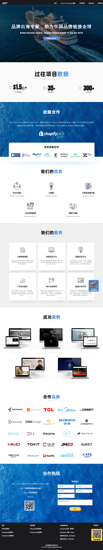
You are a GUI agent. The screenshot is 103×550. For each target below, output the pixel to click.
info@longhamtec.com (33, 488)
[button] (51, 38)
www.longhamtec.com (55, 547)
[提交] (75, 509)
